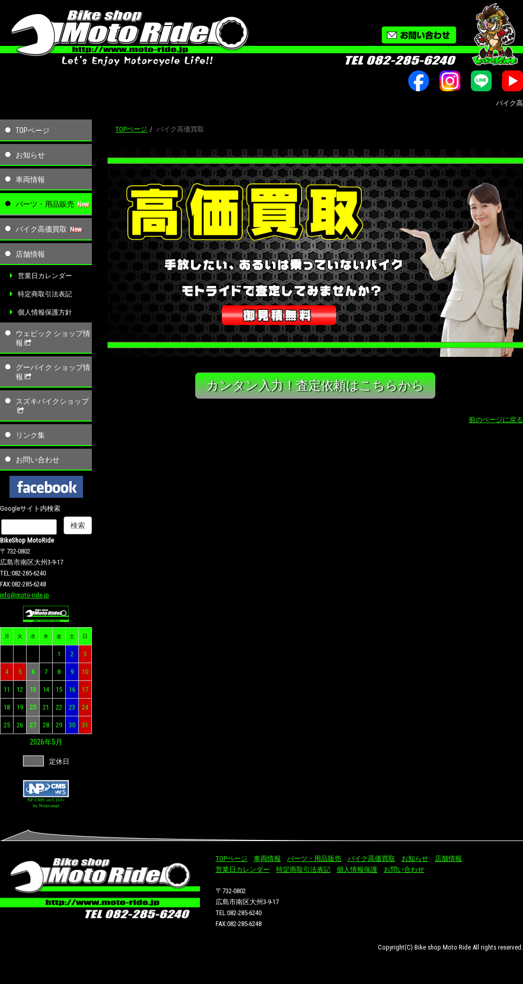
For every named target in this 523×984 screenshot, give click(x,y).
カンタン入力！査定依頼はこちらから (315, 385)
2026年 (41, 742)
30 (72, 725)
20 (33, 707)
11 (7, 689)
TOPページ (33, 130)
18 (7, 707)
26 (20, 725)
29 (59, 725)
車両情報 (30, 179)
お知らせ (30, 155)
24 (85, 707)
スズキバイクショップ (52, 406)
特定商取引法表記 (45, 294)
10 (85, 672)
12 (20, 689)
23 (72, 707)
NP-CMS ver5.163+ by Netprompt (46, 802)
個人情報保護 (357, 869)
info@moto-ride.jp (24, 595)
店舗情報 (30, 254)
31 (85, 725)
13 (33, 689)
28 (46, 725)
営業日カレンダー (45, 276)
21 (46, 707)
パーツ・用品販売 (45, 204)
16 (72, 689)
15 (59, 689)
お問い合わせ (38, 459)
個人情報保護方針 (45, 312)
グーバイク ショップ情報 (53, 372)
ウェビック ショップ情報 (53, 338)
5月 (57, 742)
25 (7, 725)
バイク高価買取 (41, 229)
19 (20, 707)
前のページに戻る (496, 420)
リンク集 (30, 435)
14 (46, 689)
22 (59, 707)
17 (85, 689)
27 (33, 725)
